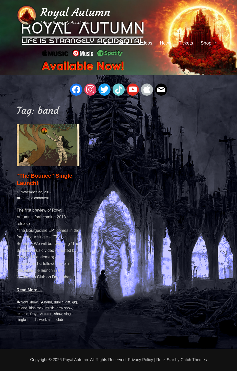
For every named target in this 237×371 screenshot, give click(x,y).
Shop (206, 43)
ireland (22, 308)
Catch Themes (194, 360)
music (50, 308)
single (69, 314)
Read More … (29, 290)
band (48, 302)
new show (64, 308)
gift (68, 302)
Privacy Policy (140, 360)
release (22, 314)
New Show (29, 302)
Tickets (186, 43)
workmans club (51, 320)
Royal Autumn (75, 12)
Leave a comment (35, 198)
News (165, 43)
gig (74, 302)
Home (105, 43)
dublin (58, 302)
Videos (145, 43)
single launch (27, 320)
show (58, 314)
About (125, 43)
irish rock (36, 308)
